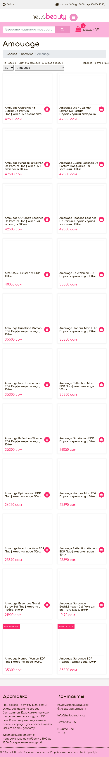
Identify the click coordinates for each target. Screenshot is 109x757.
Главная (11, 54)
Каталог (27, 54)
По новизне (10, 63)
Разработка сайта (61, 752)
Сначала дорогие (52, 63)
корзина (87, 29)
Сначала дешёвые (30, 63)
